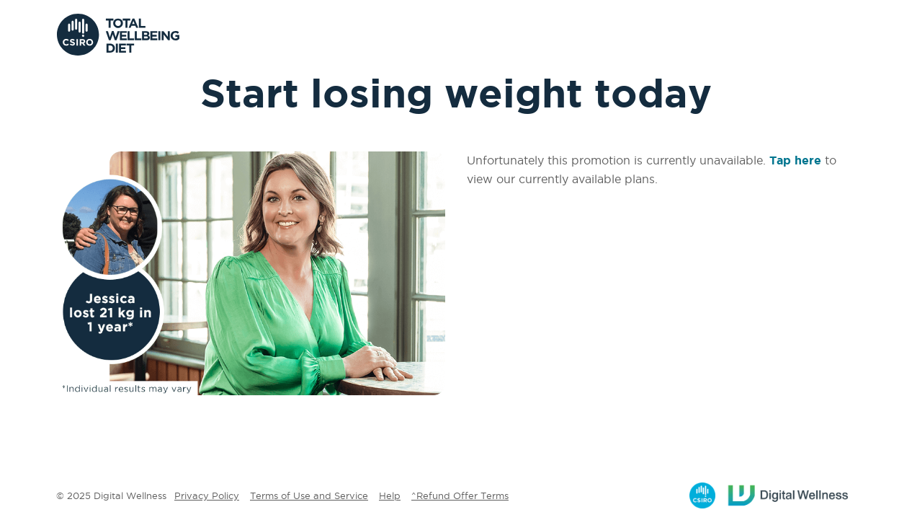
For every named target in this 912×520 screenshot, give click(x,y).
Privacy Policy (206, 495)
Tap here (795, 160)
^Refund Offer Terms (460, 495)
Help (390, 495)
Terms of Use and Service (309, 495)
